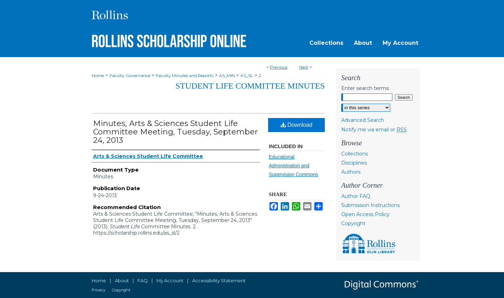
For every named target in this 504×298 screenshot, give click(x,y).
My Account (169, 280)
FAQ (143, 280)
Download (297, 125)
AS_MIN (227, 75)
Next (303, 67)
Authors (350, 172)
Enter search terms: (365, 88)
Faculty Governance (130, 75)
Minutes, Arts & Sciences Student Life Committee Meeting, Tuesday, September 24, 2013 (175, 132)
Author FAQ (355, 196)
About (122, 280)
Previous (278, 67)
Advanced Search (362, 120)
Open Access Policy (365, 214)
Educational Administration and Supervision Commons (293, 165)
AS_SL (246, 75)
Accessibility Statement (219, 280)
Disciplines (354, 163)
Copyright (353, 223)
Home (98, 75)
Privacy (98, 289)
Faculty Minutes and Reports (185, 75)
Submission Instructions (370, 205)
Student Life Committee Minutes (250, 85)
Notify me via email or (374, 129)
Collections (354, 154)
